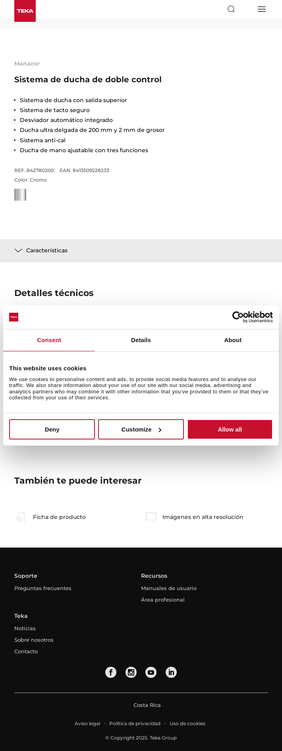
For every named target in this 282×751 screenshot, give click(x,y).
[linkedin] (171, 672)
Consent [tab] (49, 340)
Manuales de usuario (169, 588)
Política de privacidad (134, 723)
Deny (52, 429)
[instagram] (131, 672)
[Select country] (246, 9)
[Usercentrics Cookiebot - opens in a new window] (238, 317)
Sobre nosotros (34, 640)
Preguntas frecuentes (42, 588)
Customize (141, 429)
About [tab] (232, 340)
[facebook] (110, 672)
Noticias (25, 628)
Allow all (230, 429)
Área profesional (163, 599)
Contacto (26, 651)
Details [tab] (141, 340)
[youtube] (150, 672)
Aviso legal (87, 723)
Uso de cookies (187, 723)
